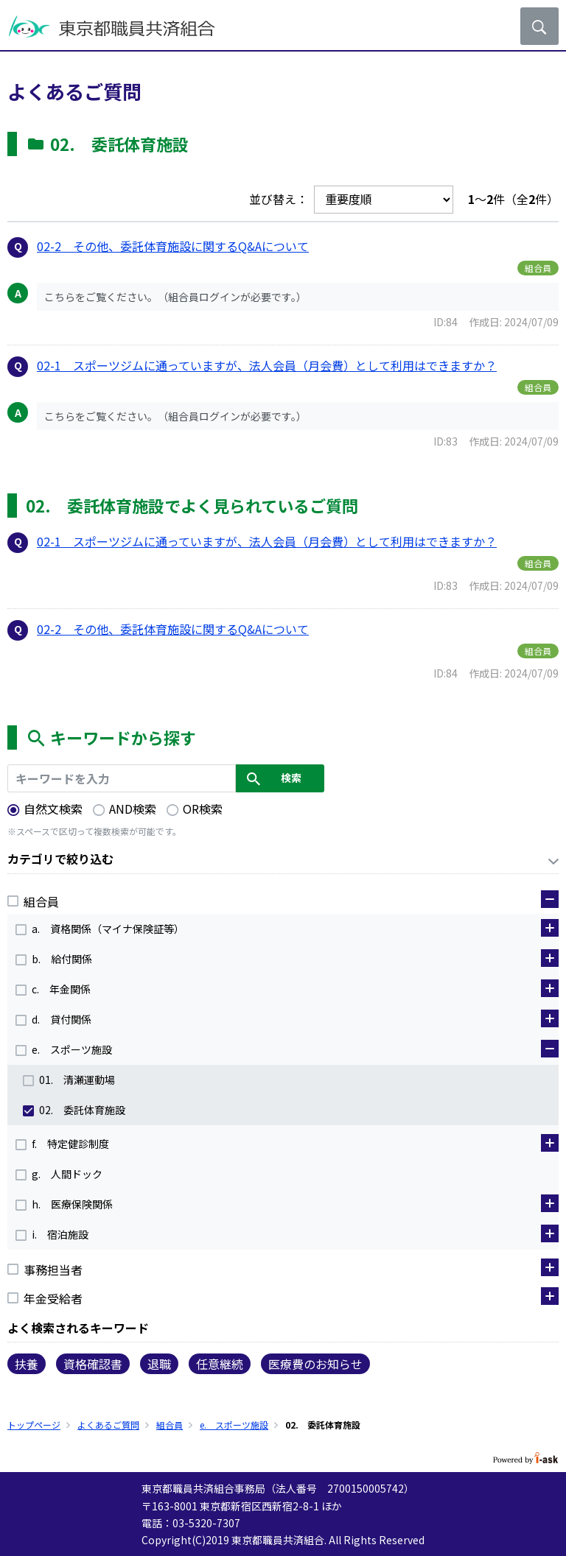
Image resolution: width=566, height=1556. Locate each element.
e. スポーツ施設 (234, 1424)
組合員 (169, 1424)
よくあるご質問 (108, 1424)
